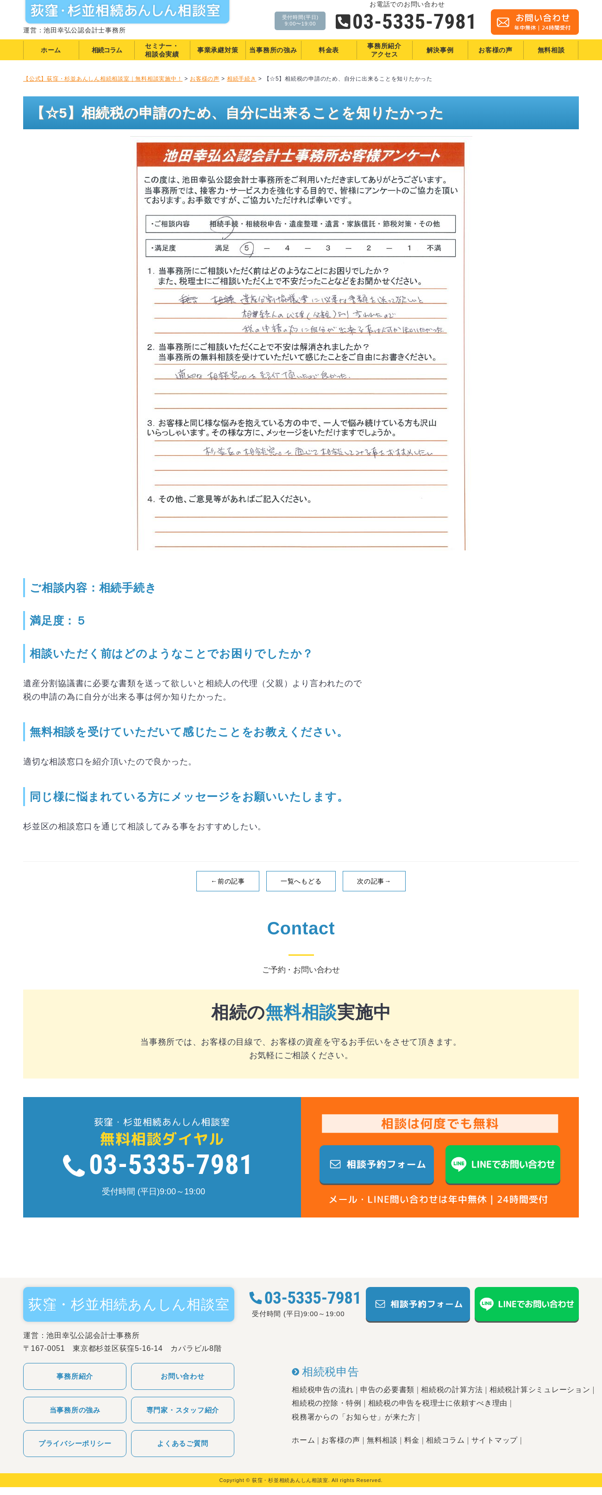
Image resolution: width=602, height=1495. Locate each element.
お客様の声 (340, 1440)
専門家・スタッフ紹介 (182, 1410)
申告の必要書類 (387, 1390)
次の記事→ (374, 881)
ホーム (303, 1440)
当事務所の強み (75, 1410)
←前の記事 (228, 881)
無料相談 (382, 1440)
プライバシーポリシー (75, 1443)
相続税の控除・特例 (327, 1403)
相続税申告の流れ (323, 1390)
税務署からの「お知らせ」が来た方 (354, 1417)
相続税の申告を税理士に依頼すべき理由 (438, 1403)
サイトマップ (494, 1440)
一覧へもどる (301, 881)
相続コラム (445, 1440)
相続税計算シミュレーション (539, 1390)
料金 (412, 1440)
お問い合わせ (183, 1376)
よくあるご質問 (182, 1443)
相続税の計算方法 (452, 1390)
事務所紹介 (74, 1376)
